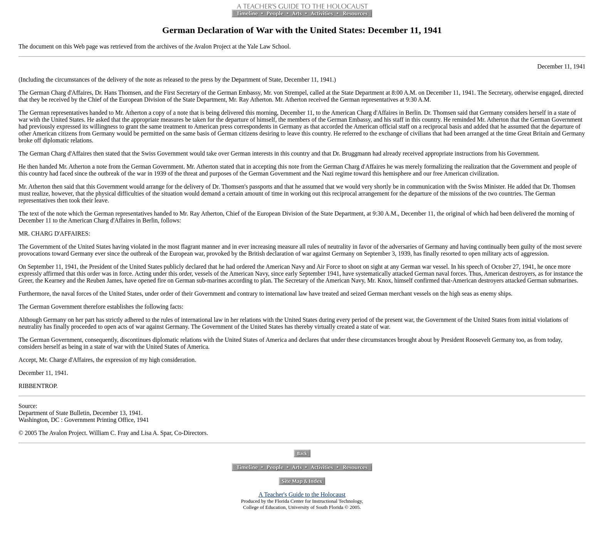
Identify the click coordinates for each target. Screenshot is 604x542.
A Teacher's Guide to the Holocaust (302, 494)
